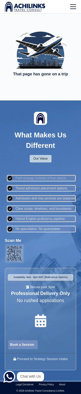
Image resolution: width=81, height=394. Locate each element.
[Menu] (73, 7)
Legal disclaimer (25, 384)
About (62, 384)
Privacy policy (46, 384)
